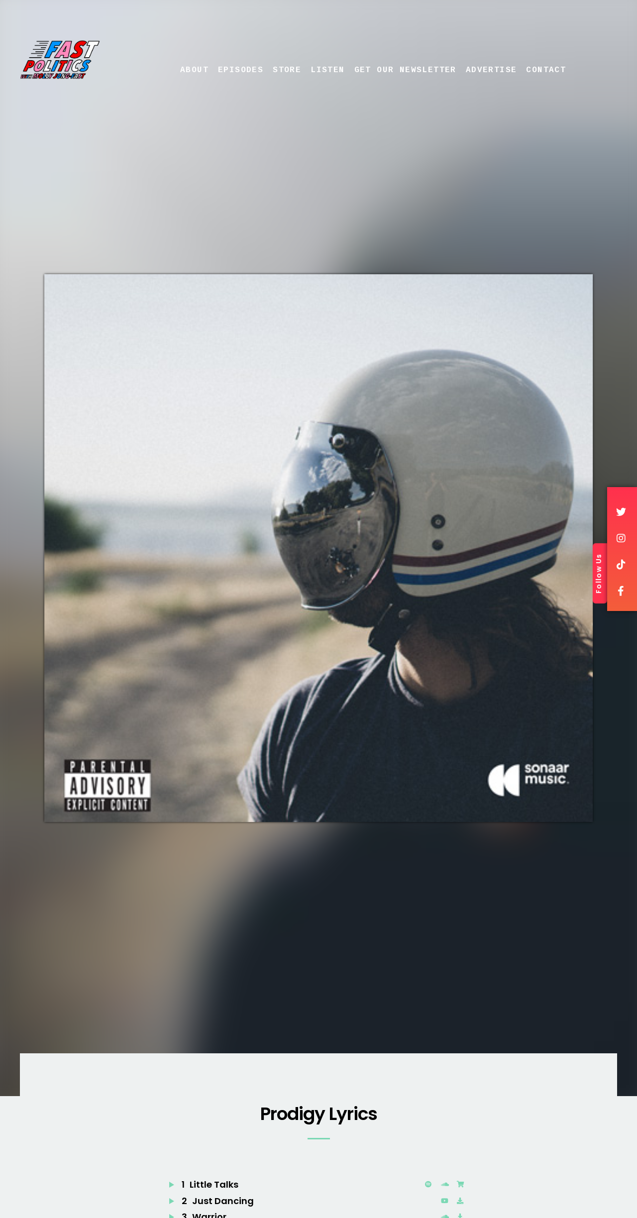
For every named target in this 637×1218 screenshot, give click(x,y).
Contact (546, 70)
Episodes (240, 70)
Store (287, 70)
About (194, 70)
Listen (327, 70)
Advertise (491, 70)
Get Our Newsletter (405, 70)
